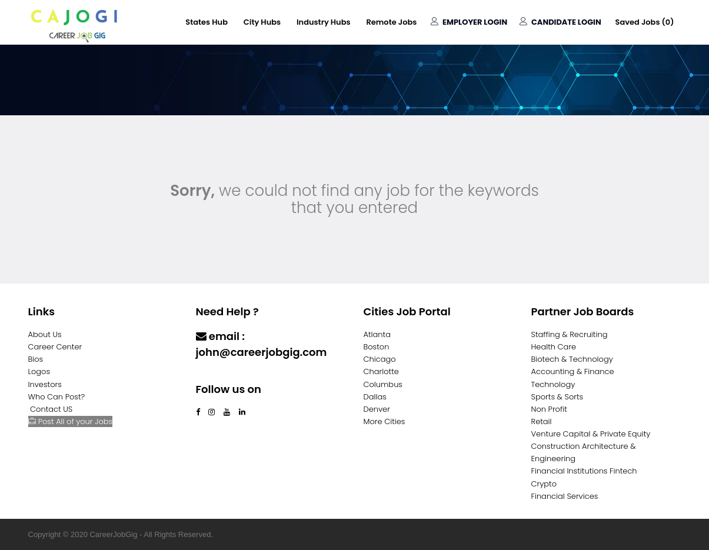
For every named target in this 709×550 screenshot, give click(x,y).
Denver (377, 409)
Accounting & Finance (572, 371)
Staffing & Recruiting (569, 334)
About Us (45, 334)
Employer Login (468, 22)
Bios (36, 359)
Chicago (380, 359)
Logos (39, 371)
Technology (553, 384)
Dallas (375, 396)
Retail (541, 421)
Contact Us (226, 375)
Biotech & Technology (572, 359)
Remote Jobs (390, 22)
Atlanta (377, 334)
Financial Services (564, 496)
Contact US (51, 409)
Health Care (554, 346)
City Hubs (260, 22)
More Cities (384, 421)
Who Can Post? (56, 396)
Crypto (544, 483)
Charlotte (381, 371)
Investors (45, 384)
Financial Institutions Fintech (584, 470)
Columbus (383, 384)
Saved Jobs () (644, 22)
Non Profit (549, 409)
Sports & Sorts (557, 396)
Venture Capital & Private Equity (591, 433)
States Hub (205, 22)
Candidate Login (560, 22)
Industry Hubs (323, 22)
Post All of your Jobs (70, 421)
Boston (377, 346)
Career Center (55, 346)
